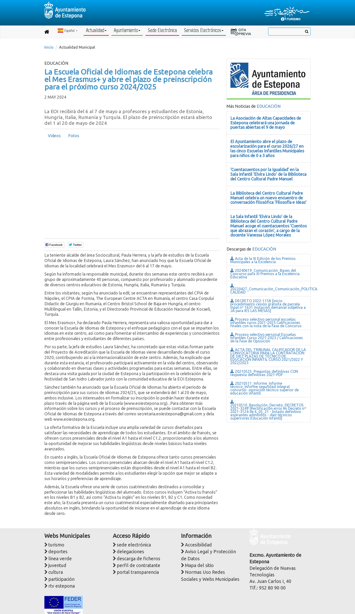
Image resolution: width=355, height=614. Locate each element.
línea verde (60, 558)
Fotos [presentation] (73, 135)
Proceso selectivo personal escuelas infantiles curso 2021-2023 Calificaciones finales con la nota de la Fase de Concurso (266, 322)
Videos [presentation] (54, 135)
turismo (56, 544)
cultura (55, 572)
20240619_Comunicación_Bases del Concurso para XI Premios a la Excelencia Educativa (265, 273)
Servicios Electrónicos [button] (204, 30)
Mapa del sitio (199, 565)
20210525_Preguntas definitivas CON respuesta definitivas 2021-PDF (264, 373)
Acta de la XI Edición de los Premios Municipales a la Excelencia (263, 260)
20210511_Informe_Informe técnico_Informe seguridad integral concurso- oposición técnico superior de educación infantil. (264, 388)
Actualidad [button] (96, 30)
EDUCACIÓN (269, 106)
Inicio (48, 47)
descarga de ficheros (138, 558)
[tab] (54, 136)
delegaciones (130, 551)
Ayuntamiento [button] (127, 30)
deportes (57, 551)
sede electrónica (134, 544)
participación (61, 579)
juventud (57, 565)
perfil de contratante (138, 565)
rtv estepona (61, 586)
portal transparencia (138, 572)
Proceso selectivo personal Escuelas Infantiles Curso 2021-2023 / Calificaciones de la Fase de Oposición (266, 337)
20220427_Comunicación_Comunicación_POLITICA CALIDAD (273, 289)
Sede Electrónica (162, 30)
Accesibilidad (198, 544)
